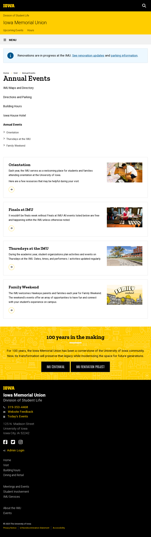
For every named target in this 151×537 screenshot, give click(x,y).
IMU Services (11, 496)
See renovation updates (88, 55)
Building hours (11, 470)
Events (7, 513)
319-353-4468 (15, 407)
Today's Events (15, 416)
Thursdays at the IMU (18, 139)
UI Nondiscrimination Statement (34, 528)
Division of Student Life (16, 15)
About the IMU (12, 508)
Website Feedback (18, 412)
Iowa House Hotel (14, 115)
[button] (144, 5)
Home (6, 73)
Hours (30, 30)
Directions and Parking (17, 97)
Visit (16, 73)
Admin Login (15, 450)
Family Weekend (15, 145)
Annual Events (12, 124)
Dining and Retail (13, 475)
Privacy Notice (9, 528)
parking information (124, 55)
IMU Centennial (56, 366)
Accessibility (59, 528)
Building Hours (12, 106)
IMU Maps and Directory (18, 88)
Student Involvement (16, 491)
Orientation (12, 132)
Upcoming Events (13, 30)
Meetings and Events (16, 486)
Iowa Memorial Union (25, 22)
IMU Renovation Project (90, 366)
